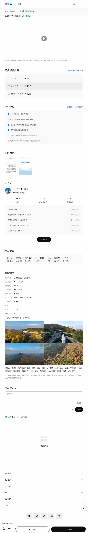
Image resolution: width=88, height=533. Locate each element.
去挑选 (28, 16)
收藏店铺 (44, 239)
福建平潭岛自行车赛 (15, 231)
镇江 (80, 368)
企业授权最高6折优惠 (75, 70)
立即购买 (68, 529)
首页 (6, 11)
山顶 (38, 368)
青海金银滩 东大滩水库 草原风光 (19, 215)
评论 (79, 409)
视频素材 (13, 11)
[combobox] (20, 4)
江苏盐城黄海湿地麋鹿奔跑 (17, 220)
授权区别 (70, 107)
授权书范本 (79, 107)
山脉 (67, 368)
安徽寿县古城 (12, 209)
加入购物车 (33, 529)
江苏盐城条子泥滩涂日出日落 (18, 225)
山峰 (61, 368)
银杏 (51, 368)
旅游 (36, 371)
